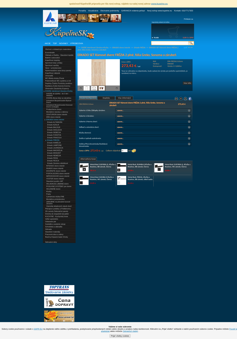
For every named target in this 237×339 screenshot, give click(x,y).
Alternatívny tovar (88, 159)
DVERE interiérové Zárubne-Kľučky (59, 91)
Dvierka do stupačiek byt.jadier (57, 214)
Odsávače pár (50, 221)
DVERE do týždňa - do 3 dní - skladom (57, 94)
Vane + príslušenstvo (53, 68)
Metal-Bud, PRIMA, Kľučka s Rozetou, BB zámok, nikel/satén (140, 178)
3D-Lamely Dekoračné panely (56, 211)
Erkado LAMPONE (54, 145)
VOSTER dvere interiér (55, 179)
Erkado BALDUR (53, 127)
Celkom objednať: (113, 150)
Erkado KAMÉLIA (54, 143)
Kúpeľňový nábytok (52, 73)
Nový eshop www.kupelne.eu (159, 11)
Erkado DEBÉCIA (54, 132)
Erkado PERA (52, 158)
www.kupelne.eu (159, 3)
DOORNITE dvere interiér (56, 171)
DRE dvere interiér (53, 117)
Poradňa (82, 11)
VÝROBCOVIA (76, 43)
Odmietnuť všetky (130, 331)
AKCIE (47, 43)
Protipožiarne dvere (53, 109)
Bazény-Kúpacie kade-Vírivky (56, 237)
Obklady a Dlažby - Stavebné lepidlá (59, 55)
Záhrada (48, 229)
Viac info (187, 83)
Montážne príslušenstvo (55, 199)
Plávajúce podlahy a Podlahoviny (58, 209)
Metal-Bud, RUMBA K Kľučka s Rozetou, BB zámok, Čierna (139, 165)
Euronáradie (50, 52)
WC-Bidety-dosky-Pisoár (54, 78)
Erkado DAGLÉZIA (54, 130)
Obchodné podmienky (109, 11)
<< (189, 47)
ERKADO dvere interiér (55, 119)
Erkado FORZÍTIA (54, 135)
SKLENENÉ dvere (53, 189)
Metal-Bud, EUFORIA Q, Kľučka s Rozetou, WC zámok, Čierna (177, 165)
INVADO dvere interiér (54, 168)
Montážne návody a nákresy (57, 112)
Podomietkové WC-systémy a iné (58, 81)
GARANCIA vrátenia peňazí (133, 11)
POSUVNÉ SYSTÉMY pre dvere (58, 186)
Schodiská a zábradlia (53, 227)
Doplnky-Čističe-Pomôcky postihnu (58, 83)
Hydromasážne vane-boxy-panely (58, 70)
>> (191, 47)
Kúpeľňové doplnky (52, 60)
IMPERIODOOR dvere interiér (58, 176)
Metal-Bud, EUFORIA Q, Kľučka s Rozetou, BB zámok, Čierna (103, 165)
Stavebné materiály (52, 232)
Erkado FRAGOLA (54, 137)
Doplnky (106, 98)
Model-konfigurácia (88, 98)
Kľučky (49, 191)
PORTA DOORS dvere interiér (58, 173)
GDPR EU (38, 329)
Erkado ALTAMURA (54, 122)
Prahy (48, 194)
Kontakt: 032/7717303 (183, 11)
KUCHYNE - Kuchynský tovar (56, 216)
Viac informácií (124, 98)
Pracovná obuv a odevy (54, 234)
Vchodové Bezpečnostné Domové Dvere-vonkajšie (59, 106)
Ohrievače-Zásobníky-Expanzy (57, 88)
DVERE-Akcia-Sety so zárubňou (58, 98)
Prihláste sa (188, 19)
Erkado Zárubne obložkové (57, 163)
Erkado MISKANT (54, 153)
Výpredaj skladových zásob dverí (59, 206)
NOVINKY (63, 43)
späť (185, 47)
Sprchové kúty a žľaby (53, 63)
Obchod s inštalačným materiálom (58, 49)
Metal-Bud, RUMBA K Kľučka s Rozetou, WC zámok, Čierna (102, 178)
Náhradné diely (51, 242)
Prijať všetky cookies (120, 336)
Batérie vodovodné (52, 58)
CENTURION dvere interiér (56, 114)
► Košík (155, 38)
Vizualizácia (93, 11)
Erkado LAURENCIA (55, 148)
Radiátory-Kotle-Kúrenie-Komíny (57, 86)
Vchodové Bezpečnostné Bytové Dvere (58, 101)
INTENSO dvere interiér (55, 166)
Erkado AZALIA (53, 125)
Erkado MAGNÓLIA (54, 150)
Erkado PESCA (53, 161)
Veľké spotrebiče (51, 219)
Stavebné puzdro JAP (54, 181)
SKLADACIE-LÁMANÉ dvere (57, 184)
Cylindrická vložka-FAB (55, 197)
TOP (55, 43)
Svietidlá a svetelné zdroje (55, 224)
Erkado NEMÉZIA (54, 155)
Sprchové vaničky (52, 65)
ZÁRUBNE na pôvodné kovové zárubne (58, 202)
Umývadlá (49, 76)
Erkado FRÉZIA (53, 140)
